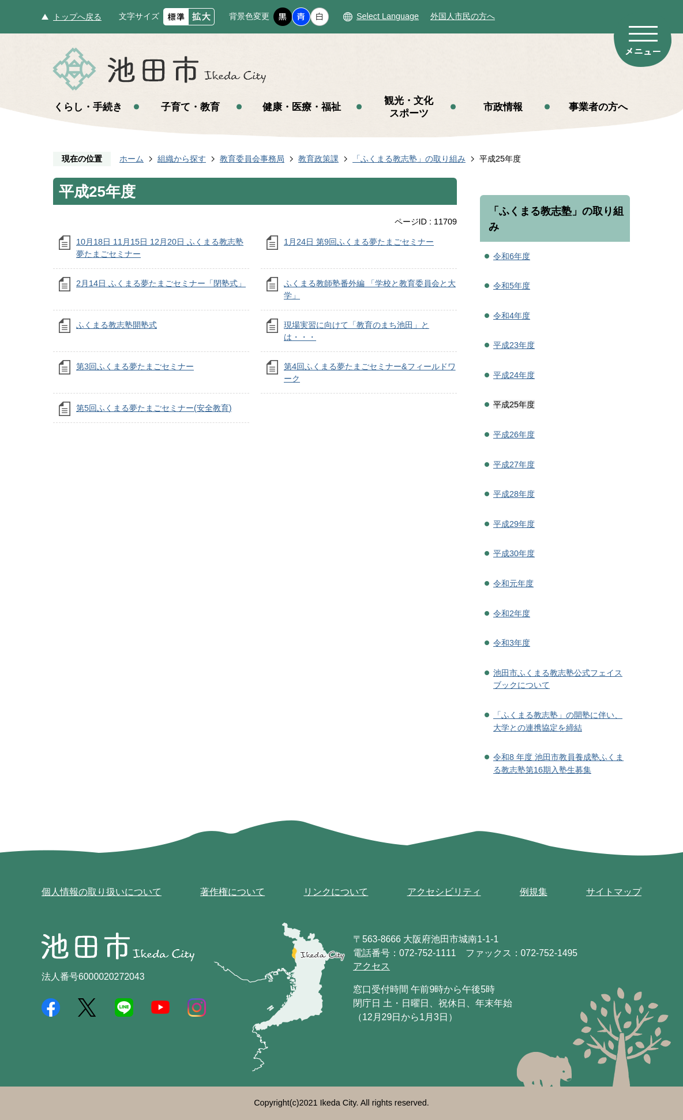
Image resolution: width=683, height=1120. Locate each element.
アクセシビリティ (444, 892)
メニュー (642, 39)
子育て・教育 (190, 107)
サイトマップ (613, 892)
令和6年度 (511, 256)
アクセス (371, 966)
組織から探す (181, 158)
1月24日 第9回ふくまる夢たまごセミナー (359, 241)
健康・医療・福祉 (301, 107)
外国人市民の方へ (462, 16)
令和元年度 (513, 583)
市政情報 (503, 107)
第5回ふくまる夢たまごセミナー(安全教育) (154, 408)
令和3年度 (511, 642)
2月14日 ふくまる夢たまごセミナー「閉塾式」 (161, 283)
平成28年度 (514, 494)
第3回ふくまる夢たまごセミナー (135, 366)
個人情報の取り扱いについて (102, 892)
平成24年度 (514, 375)
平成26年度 (514, 434)
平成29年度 (514, 524)
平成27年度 (514, 464)
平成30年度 (514, 553)
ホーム (131, 158)
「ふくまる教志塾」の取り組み (409, 158)
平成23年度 (514, 345)
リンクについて (335, 892)
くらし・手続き (88, 107)
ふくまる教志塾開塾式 (116, 324)
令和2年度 (511, 613)
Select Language (387, 16)
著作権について (232, 892)
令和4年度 (511, 315)
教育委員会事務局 (252, 158)
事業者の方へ (598, 107)
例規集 (533, 892)
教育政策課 (318, 158)
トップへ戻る (77, 16)
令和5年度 (511, 285)
